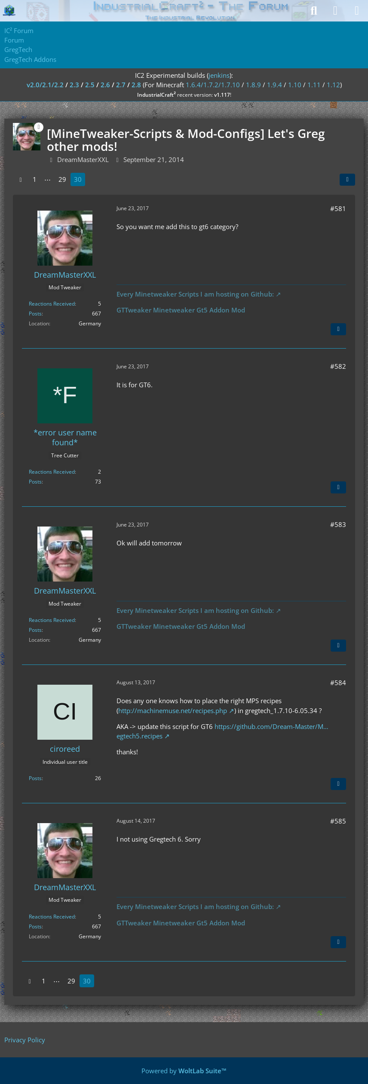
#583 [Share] (338, 524)
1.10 (294, 84)
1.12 (333, 84)
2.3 (74, 84)
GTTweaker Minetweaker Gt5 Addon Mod (181, 310)
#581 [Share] (338, 208)
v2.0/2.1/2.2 (45, 84)
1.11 (314, 84)
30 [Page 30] (78, 179)
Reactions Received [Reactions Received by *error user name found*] (52, 471)
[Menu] (356, 10)
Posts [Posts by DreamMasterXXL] (35, 313)
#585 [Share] (338, 821)
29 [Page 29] (62, 179)
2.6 (105, 84)
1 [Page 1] (35, 179)
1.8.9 (253, 84)
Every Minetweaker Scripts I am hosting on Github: (195, 294)
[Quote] (338, 329)
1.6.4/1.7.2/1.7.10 (213, 84)
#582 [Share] (338, 366)
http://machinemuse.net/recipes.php (172, 710)
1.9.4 (274, 84)
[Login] (335, 10)
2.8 (136, 84)
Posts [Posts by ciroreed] (35, 778)
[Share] (347, 180)
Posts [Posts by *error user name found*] (35, 481)
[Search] (313, 10)
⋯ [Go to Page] (47, 179)
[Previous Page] (20, 179)
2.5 (90, 84)
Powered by (184, 1070)
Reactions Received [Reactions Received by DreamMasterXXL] (52, 303)
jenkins (219, 75)
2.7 (121, 84)
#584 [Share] (338, 682)
